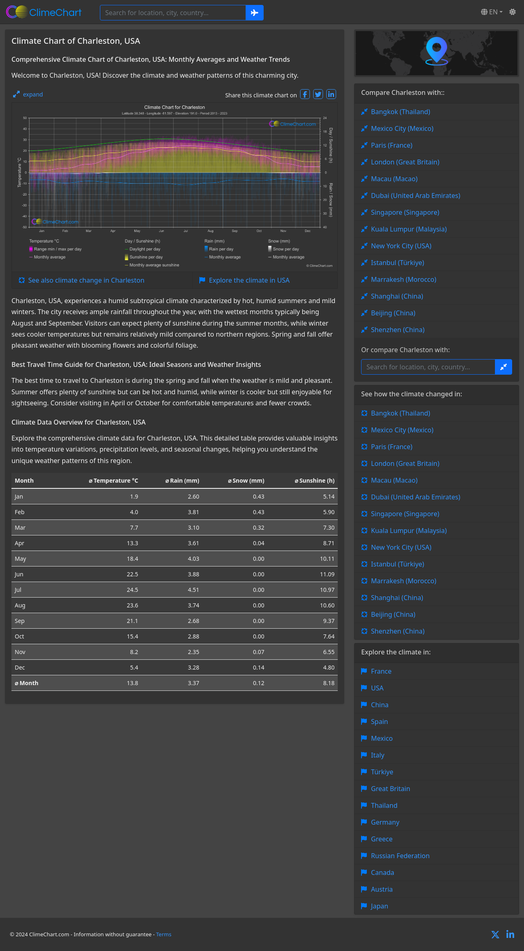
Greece (382, 838)
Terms (163, 934)
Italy (377, 755)
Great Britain (390, 788)
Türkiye (382, 771)
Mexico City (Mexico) (402, 128)
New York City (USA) (401, 245)
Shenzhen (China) (398, 329)
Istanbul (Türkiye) (397, 262)
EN (489, 11)
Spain (379, 721)
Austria (382, 889)
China (379, 704)
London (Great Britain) (405, 161)
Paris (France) (391, 145)
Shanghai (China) (397, 296)
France (381, 671)
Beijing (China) (393, 312)
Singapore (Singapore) (405, 212)
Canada (382, 872)
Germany (385, 822)
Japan (379, 906)
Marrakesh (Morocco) (403, 279)
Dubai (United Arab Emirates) (415, 195)
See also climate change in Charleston (86, 280)
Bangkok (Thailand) (400, 111)
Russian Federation (400, 855)
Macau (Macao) (394, 178)
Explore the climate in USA (249, 280)
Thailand (384, 805)
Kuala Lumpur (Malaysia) (409, 229)
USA (377, 687)
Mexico (382, 738)
